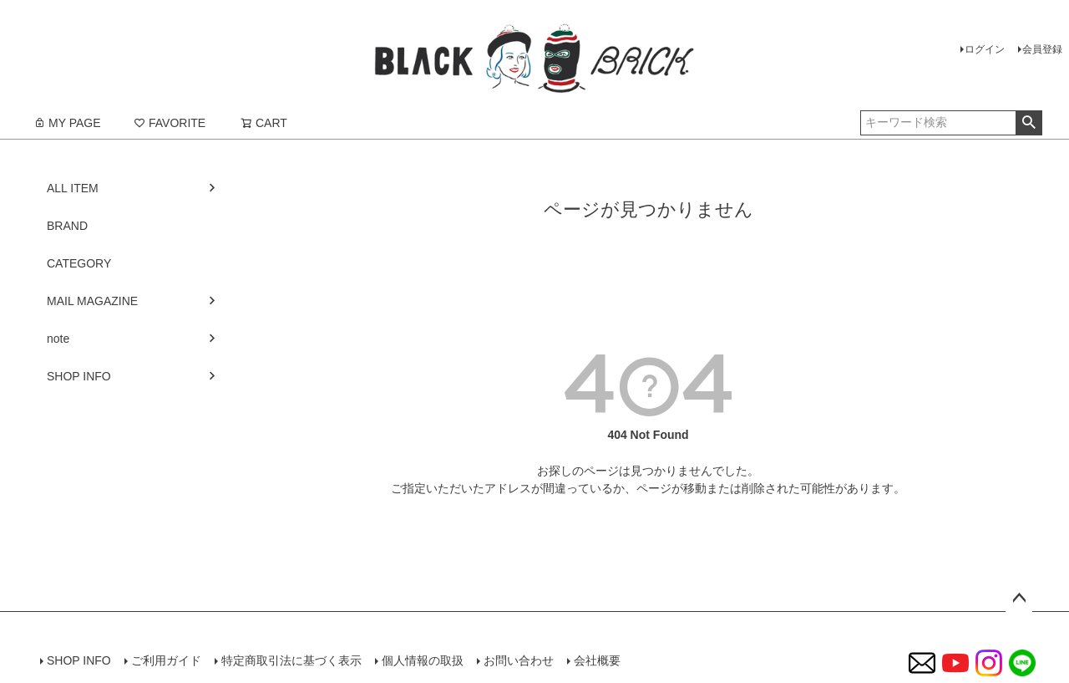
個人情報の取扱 (423, 660)
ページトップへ (1019, 598)
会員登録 (1042, 49)
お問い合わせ (519, 660)
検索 (1028, 123)
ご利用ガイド (166, 660)
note (58, 338)
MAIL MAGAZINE (92, 301)
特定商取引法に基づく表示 (291, 660)
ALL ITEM (73, 188)
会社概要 (597, 660)
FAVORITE (169, 123)
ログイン (985, 49)
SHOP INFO (79, 376)
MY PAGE (67, 123)
